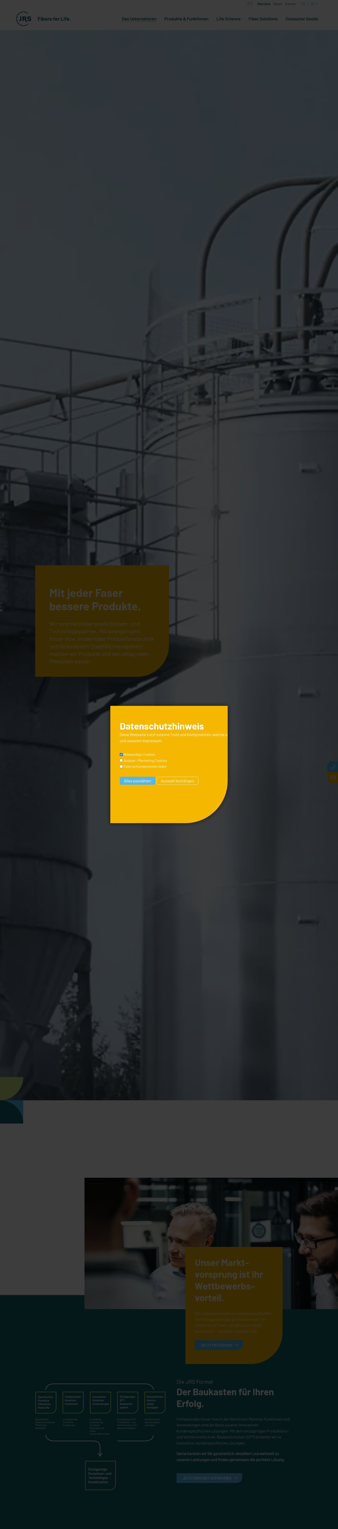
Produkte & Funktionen (186, 18)
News (277, 4)
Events (290, 4)
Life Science (228, 18)
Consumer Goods (302, 18)
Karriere (263, 4)
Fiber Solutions (263, 18)
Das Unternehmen (139, 18)
